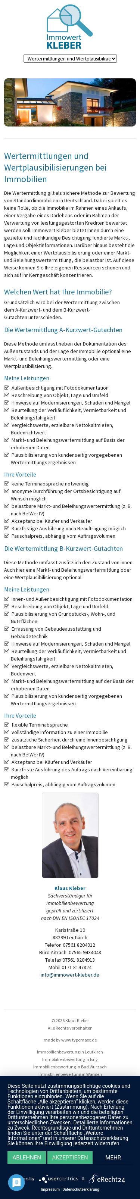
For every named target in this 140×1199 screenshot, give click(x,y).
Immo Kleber (70, 26)
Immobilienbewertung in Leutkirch (70, 1052)
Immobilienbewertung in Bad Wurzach (70, 1067)
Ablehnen (27, 1157)
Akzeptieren (70, 1157)
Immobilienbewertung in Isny (70, 1059)
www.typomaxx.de (79, 1040)
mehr (113, 1157)
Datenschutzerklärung (80, 1190)
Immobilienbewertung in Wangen (70, 1074)
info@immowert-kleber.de (70, 974)
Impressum (50, 1190)
